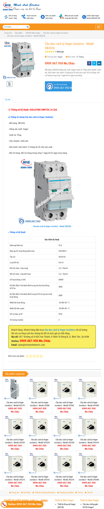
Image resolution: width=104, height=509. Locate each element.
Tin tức (79, 492)
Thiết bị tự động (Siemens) (44, 492)
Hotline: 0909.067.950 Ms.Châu (21, 504)
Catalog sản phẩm (65, 492)
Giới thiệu (26, 492)
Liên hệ (89, 492)
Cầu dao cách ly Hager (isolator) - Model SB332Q (52, 226)
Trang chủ (14, 492)
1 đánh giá (59, 51)
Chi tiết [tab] (7, 99)
